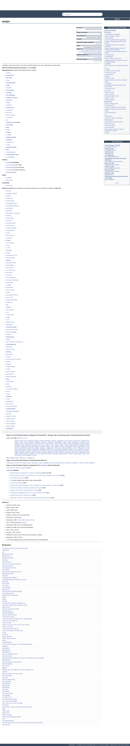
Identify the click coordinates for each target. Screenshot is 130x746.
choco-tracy (25, 443)
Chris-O (31, 443)
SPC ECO (9, 78)
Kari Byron (5, 634)
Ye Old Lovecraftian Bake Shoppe (11, 717)
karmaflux (28, 448)
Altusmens (30, 440)
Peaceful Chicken (114, 164)
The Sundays (10, 90)
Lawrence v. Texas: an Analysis (113, 118)
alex (25, 440)
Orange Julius (73, 449)
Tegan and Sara (10, 418)
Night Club (9, 347)
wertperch (24, 468)
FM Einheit (9, 272)
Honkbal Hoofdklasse (8, 613)
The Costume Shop (7, 693)
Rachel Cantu (10, 225)
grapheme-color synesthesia (10, 595)
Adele (8, 80)
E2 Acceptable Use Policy (9, 568)
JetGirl (75, 446)
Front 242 (9, 275)
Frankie (66, 445)
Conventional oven (39, 443)
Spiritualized (9, 401)
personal (108, 168)
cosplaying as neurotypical (112, 34)
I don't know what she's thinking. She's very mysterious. (17, 619)
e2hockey (94, 51)
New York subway (110, 125)
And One (8, 191)
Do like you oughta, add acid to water (115, 107)
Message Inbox (6, 650)
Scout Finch (86, 451)
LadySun (42, 448)
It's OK (4, 632)
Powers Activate (29, 520)
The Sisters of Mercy (12, 389)
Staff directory (6, 685)
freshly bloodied (6, 587)
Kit (11, 468)
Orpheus (107, 76)
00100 (16, 440)
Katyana (37, 448)
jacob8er (57, 446)
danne (64, 443)
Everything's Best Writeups (9, 577)
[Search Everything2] (82, 14)
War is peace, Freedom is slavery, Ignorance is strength (114, 130)
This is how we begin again (9, 701)
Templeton (82, 452)
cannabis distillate (97, 60)
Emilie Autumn (10, 201)
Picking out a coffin (110, 72)
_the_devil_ (34, 455)
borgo (25, 442)
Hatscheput (34, 463)
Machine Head (10, 322)
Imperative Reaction (11, 300)
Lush (7, 130)
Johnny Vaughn (10, 426)
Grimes (4, 597)
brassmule (50, 442)
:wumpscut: (9, 117)
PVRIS (8, 369)
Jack (52, 446)
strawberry (87, 463)
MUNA (8, 339)
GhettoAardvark (73, 445)
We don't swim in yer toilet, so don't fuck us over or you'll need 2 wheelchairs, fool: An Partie (35, 475)
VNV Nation (9, 125)
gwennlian (17, 446)
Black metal (9, 180)
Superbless (5, 689)
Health (8, 292)
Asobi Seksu (10, 75)
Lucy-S (62, 448)
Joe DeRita (108, 83)
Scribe (16, 452)
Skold (7, 391)
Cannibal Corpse (11, 223)
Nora (52, 449)
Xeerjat (75, 453)
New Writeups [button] (117, 142)
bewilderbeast (10, 463)
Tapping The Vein (11, 416)
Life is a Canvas (109, 94)
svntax (111, 174)
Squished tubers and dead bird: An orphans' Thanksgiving (26, 473)
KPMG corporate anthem (9, 638)
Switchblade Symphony (12, 411)
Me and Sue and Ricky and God (114, 122)
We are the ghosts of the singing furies (115, 40)
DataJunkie (70, 443)
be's (3, 552)
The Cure (9, 100)
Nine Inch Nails (10, 349)
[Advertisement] (65, 5)
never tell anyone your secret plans (11, 662)
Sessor (28, 452)
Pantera (8, 357)
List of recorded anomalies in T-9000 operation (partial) (17, 644)
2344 (100, 40)
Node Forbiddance (7, 664)
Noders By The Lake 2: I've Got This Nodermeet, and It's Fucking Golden (30, 497)
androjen (53, 440)
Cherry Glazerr (10, 230)
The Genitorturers (11, 277)
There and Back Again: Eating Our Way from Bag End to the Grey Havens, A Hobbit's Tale (35, 485)
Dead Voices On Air (11, 255)
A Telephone (43, 465)
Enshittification (109, 56)
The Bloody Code (110, 88)
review (107, 156)
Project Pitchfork (10, 366)
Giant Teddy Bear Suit (8, 593)
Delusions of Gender (7, 566)
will (94, 463)
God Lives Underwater (12, 280)
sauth (73, 451)
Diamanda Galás (11, 262)
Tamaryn (8, 413)
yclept (79, 453)
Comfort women (109, 105)
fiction (107, 147)
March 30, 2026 (109, 92)
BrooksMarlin (58, 442)
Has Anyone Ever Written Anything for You (13, 603)
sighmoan (33, 452)
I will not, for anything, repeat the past (12, 630)
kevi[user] (57, 448)
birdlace (17, 442)
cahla (64, 442)
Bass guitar (9, 185)
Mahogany (9, 324)
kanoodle (113, 150)
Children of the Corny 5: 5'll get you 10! (21, 495)
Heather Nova (10, 142)
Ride (7, 127)
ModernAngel (21, 449)
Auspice (70, 440)
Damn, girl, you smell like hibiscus (11, 564)
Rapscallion (49, 451)
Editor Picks (108, 101)
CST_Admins (98, 50)
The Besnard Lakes (11, 203)
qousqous (35, 451)
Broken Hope (10, 218)
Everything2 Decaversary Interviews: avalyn (14, 579)
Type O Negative (11, 423)
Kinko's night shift (7, 636)
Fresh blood (5, 585)
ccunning (81, 442)
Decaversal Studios (117, 161)
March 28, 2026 (109, 78)
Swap (66, 452)
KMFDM (8, 307)
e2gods (87, 50)
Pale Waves (9, 354)
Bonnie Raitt (9, 374)
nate (14, 468)
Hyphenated (24, 446)
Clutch (8, 233)
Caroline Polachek (11, 228)
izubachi (48, 446)
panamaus (80, 449)
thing (107, 150)
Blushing (8, 215)
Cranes (8, 144)
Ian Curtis (9, 112)
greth (87, 445)
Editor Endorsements (8, 573)
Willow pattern (109, 120)
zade (88, 453)
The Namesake (109, 55)
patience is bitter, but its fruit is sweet (12, 673)
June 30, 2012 (23, 438)
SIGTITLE (91, 50)
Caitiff (69, 442)
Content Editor (21, 520)
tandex (76, 452)
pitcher (22, 451)
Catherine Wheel (11, 137)
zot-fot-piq (25, 455)
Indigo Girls (9, 302)
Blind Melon (9, 208)
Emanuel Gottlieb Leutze (112, 96)
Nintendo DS (108, 116)
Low (7, 312)
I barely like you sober (8, 617)
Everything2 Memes (82, 56)
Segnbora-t (22, 452)
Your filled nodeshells (8, 720)
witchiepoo (55, 453)
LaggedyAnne (49, 448)
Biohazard (9, 210)
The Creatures (10, 243)
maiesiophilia (5, 648)
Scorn (8, 384)
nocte (48, 449)
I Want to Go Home (7, 626)
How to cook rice (109, 123)
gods (83, 50)
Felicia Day (5, 581)
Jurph (16, 448)
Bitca (21, 442)
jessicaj (62, 446)
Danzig (8, 253)
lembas (4, 640)
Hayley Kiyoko (6, 607)
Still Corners (9, 404)
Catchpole (5, 560)
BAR (75, 440)
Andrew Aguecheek (45, 440)
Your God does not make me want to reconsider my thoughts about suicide (22, 722)
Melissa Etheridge (11, 332)
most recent (26, 458)
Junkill (87, 446)
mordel (28, 449)
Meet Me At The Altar (12, 329)
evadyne (56, 445)
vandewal (32, 453)
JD (33, 448)
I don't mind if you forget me (9, 620)
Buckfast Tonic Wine (7, 558)
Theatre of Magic (109, 99)
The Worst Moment (110, 112)
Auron (66, 440)
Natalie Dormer (6, 660)
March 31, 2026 (109, 163)
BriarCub (44, 442)
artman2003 (60, 440)
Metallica (8, 334)
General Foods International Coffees (12, 591)
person (107, 161)
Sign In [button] (117, 19)
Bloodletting (9, 167)
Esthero (8, 132)
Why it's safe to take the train (113, 58)
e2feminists (99, 53)
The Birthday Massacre (12, 206)
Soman (8, 399)
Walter (42, 453)
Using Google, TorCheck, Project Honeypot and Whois (17, 707)
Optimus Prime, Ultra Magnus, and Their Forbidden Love (17, 669)
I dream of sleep (6, 622)
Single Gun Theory (11, 97)
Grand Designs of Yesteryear (94, 56)
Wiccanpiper (48, 453)
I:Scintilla (8, 88)
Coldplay (8, 135)
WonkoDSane (63, 453)
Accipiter (21, 440)
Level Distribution (7, 642)
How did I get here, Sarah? (9, 615)
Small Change (10, 165)
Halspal (25, 463)
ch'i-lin (87, 442)
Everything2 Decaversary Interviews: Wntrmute (116, 159)
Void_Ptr (37, 453)
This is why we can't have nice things (12, 703)
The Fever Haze (10, 270)
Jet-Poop (18, 468)
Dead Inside (9, 170)
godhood (24, 522)
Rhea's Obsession (11, 376)
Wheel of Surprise (7, 715)
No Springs (58, 449)
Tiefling (16, 453)
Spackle (44, 452)
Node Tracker (6, 666)
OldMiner (65, 449)
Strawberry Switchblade (13, 122)
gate (113, 179)
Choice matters (109, 74)
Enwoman (5, 575)
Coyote (107, 132)
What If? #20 (5, 713)
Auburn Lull (9, 198)
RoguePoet (62, 451)
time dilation (5, 705)
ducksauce (34, 445)
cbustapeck (75, 442)
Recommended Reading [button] (117, 28)
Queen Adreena (10, 115)
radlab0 (44, 451)
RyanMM (68, 451)
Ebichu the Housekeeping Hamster (11, 571)
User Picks (108, 32)
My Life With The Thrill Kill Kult (14, 342)
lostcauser (114, 147)
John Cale (9, 220)
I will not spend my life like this (10, 628)
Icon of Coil (9, 297)
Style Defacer (6, 687)
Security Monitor (6, 681)
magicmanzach (69, 448)
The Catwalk (5, 691)
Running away (109, 38)
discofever (77, 443)
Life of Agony (9, 309)
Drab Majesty (10, 265)
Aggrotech (9, 177)
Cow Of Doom (49, 443)
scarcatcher (79, 451)
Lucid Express (10, 314)
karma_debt (22, 448)
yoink (3, 718)
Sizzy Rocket (9, 381)
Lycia (7, 319)
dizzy (22, 445)
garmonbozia (5, 589)
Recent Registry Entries (8, 679)
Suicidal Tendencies (11, 406)
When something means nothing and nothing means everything (115, 49)
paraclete (56, 463)
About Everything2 (110, 30)
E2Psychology (86, 53)
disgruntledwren (84, 443)
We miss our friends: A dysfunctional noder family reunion (26, 488)
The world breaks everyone (9, 699)
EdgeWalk (108, 63)
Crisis (7, 245)
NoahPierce (43, 449)
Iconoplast (31, 446)
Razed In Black (10, 371)
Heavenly (9, 92)
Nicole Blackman (11, 152)
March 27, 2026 (109, 98)
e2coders (93, 53)
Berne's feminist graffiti (111, 103)
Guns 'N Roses (10, 290)
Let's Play (108, 90)
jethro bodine (81, 446)
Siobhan (39, 452)
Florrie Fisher (5, 583)
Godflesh (8, 285)
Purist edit (5, 677)
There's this (99, 44)
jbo (11, 480)
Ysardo (84, 453)
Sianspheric (9, 110)
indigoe (37, 446)
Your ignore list (6, 724)
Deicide (8, 260)
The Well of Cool (6, 697)
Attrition (8, 196)
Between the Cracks (7, 554)
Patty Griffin (9, 287)
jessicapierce (68, 446)
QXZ (39, 451)
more (117, 183)
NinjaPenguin (35, 449)
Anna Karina (5, 550)
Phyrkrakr (17, 451)
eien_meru (41, 445)
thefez (87, 452)
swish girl (71, 452)
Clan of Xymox (10, 235)
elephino (47, 445)
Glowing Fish (18, 463)
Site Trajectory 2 (6, 683)
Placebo (8, 364)
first (10, 458)
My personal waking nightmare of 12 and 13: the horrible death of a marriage (23, 658)
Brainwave (37, 442)
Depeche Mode (10, 258)
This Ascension (10, 421)
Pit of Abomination (7, 675)
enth (52, 445)
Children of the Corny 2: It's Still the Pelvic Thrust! (24, 490)
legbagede (47, 463)
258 (101, 34)
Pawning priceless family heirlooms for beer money (116, 177)
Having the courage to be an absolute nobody (14, 605)
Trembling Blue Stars (12, 154)
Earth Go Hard (109, 152)
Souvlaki (8, 162)
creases (60, 443)
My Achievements (7, 656)
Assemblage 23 (10, 157)
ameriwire (36, 440)
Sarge (8, 85)
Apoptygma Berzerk (11, 193)
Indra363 (42, 446)
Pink (7, 149)
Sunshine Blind (10, 83)
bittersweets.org (6, 556)
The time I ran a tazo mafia (112, 70)
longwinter (5, 646)
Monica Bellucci (6, 652)
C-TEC (8, 248)
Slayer (8, 394)
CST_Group (89, 51)
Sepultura (9, 386)
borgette (31, 442)
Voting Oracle (6, 711)
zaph (16, 455)
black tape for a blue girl (12, 213)
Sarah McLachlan (11, 147)
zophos (20, 455)
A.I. (106, 114)
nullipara (4, 668)
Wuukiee (70, 453)
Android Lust (10, 107)
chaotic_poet (18, 443)
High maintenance (7, 611)
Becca (78, 440)
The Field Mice (10, 95)
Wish (7, 172)
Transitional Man (23, 453)
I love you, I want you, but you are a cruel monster (15, 624)
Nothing (8, 73)
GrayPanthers (81, 51)
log (106, 164)
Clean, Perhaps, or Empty (112, 36)
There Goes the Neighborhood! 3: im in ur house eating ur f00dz (27, 492)
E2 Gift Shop (5, 570)
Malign (8, 102)
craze (55, 443)
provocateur (28, 451)
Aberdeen (9, 105)
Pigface (8, 361)
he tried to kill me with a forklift (10, 609)
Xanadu (107, 69)
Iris (7, 120)
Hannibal (4, 601)
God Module (9, 282)
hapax (29, 463)
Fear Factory (9, 267)
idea (107, 153)
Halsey (4, 599)
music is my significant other (10, 654)
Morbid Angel (10, 337)
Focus (8, 468)
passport (86, 449)
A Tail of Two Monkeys (16, 483)
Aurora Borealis (109, 127)
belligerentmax (85, 440)
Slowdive (9, 139)
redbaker (56, 451)
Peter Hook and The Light (13, 359)
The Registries (6, 695)
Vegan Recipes (98, 57)
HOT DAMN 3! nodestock (17, 478)
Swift (111, 153)
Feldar (61, 445)
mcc (76, 448)
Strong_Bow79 (59, 452)
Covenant (9, 238)
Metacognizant (82, 448)
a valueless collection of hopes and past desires (15, 548)
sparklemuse (51, 452)
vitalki (3, 709)
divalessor (17, 445)
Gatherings (9, 470)
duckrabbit (27, 445)
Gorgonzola (82, 445)
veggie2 (100, 51)
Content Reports (6, 562)
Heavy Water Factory (12, 295)
